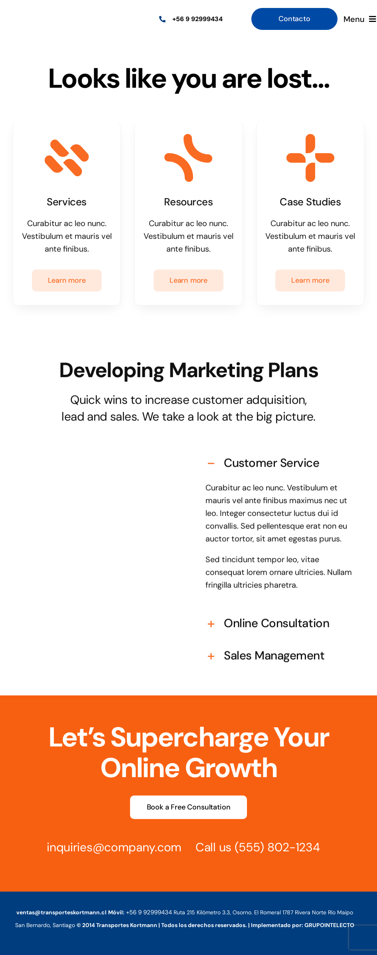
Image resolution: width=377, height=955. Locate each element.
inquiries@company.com (106, 847)
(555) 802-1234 (269, 847)
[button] (279, 456)
